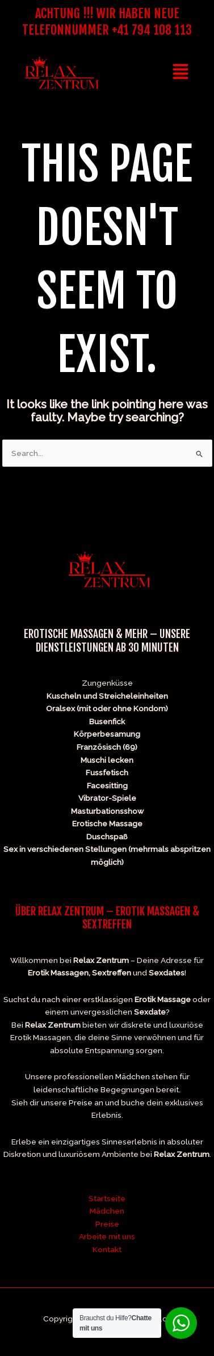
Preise (81, 1102)
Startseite (107, 1198)
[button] (180, 72)
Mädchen (132, 1076)
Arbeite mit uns (107, 1236)
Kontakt (107, 1249)
